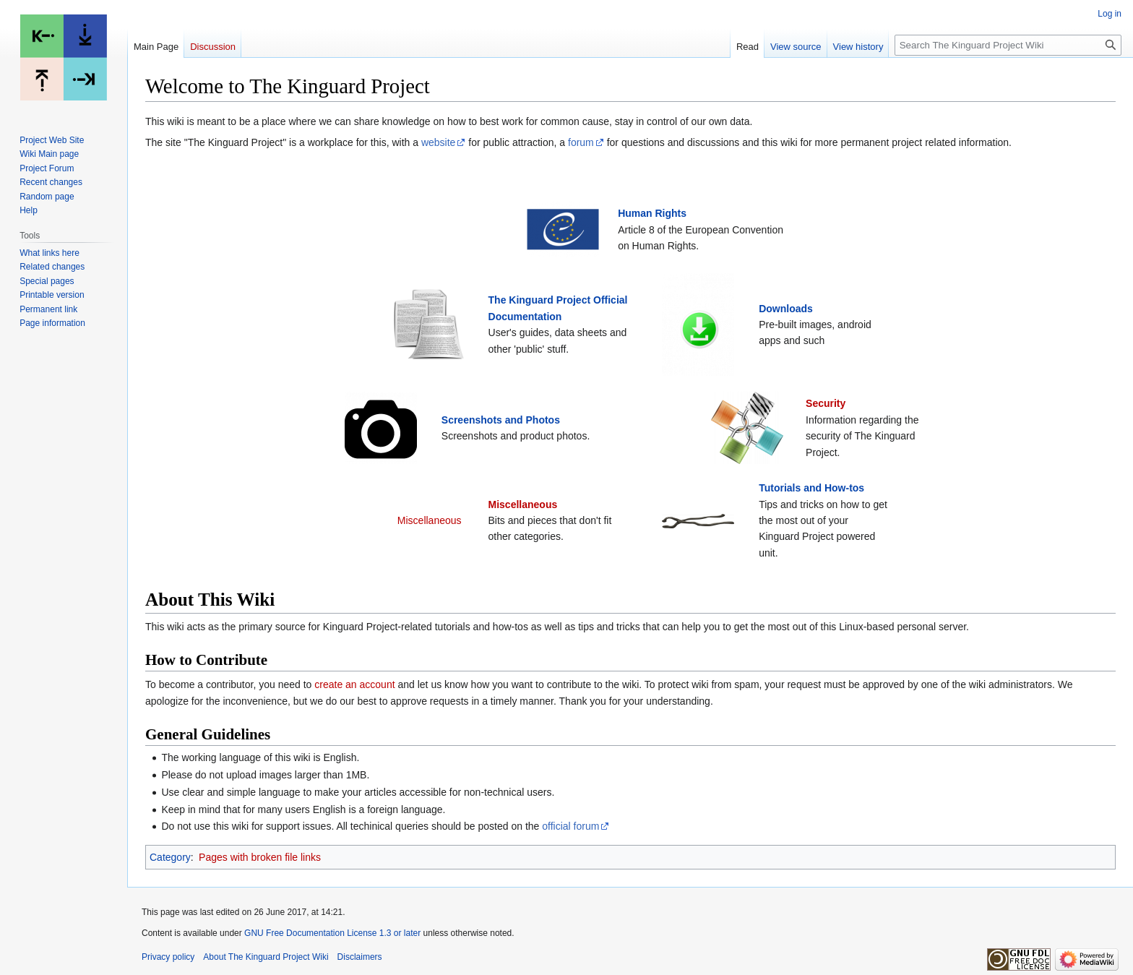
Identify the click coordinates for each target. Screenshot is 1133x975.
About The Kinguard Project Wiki (265, 957)
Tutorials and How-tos (811, 488)
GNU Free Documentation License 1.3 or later (332, 933)
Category (170, 857)
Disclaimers (359, 957)
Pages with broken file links (260, 857)
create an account (354, 684)
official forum (570, 826)
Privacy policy (168, 957)
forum (581, 142)
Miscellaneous (523, 504)
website (438, 142)
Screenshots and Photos (500, 420)
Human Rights (652, 213)
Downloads (786, 308)
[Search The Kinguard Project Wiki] (1008, 45)
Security (825, 403)
